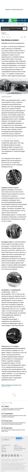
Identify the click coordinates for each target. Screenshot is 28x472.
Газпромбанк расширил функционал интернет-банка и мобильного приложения (13, 416)
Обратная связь (18, 446)
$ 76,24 (5, 24)
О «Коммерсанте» (5, 445)
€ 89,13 (9, 24)
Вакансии (3, 451)
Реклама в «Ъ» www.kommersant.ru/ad (14, 9)
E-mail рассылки (18, 450)
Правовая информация (19, 448)
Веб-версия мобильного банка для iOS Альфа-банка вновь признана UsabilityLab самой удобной (13, 423)
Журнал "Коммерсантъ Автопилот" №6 (11, 385)
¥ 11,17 (14, 24)
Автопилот (3, 32)
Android (16, 445)
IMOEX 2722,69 (20, 24)
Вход (19, 20)
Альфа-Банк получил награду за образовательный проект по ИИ (13, 430)
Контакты (3, 448)
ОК (24, 28)
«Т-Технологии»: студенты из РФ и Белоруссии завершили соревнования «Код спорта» (12, 409)
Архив (2, 446)
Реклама (3, 450)
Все (11, 402)
